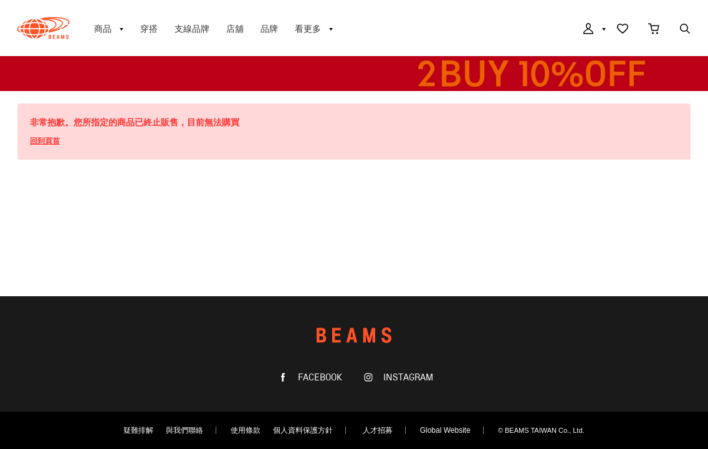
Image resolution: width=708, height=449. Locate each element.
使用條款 (246, 430)
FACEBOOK (318, 377)
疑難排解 (138, 430)
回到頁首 (45, 141)
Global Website (445, 430)
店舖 (235, 29)
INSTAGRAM (407, 377)
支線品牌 (192, 29)
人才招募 (378, 430)
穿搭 (149, 29)
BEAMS (43, 28)
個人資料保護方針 (303, 430)
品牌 (269, 29)
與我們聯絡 (184, 430)
